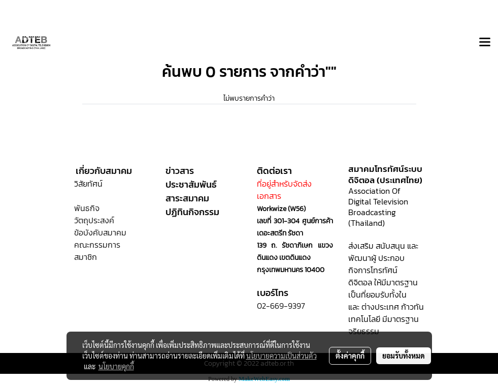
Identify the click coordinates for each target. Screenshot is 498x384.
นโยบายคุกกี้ (116, 366)
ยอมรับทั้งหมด (403, 355)
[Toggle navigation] (485, 43)
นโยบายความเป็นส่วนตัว (281, 355)
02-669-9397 (281, 306)
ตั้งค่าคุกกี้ (350, 355)
